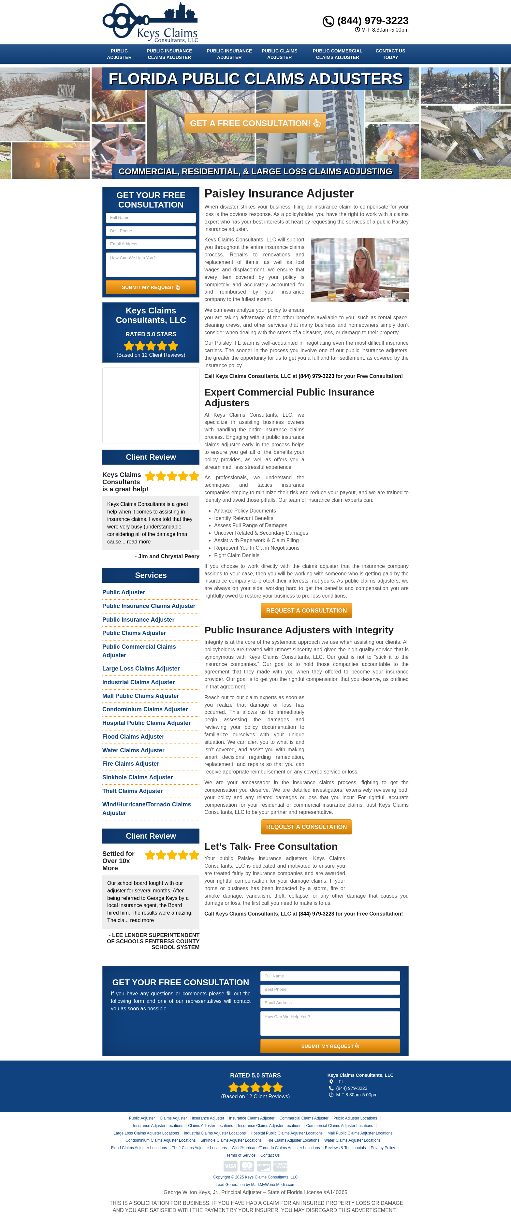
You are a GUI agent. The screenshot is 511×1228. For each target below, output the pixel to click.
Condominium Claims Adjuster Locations (160, 1140)
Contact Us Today (390, 54)
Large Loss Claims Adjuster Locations (146, 1133)
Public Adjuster (119, 54)
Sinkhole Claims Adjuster (137, 777)
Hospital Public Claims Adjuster (146, 723)
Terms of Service (241, 1155)
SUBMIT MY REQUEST (151, 287)
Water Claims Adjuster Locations (352, 1140)
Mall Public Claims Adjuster (140, 696)
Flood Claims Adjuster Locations (139, 1148)
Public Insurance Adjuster (229, 54)
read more (139, 541)
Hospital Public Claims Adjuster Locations (287, 1133)
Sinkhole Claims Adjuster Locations (230, 1140)
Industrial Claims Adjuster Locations (215, 1133)
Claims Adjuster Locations (210, 1125)
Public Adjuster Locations (355, 1118)
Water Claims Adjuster (133, 750)
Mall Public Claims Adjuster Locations (360, 1133)
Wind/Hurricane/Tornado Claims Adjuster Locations (276, 1148)
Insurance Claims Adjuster (251, 1118)
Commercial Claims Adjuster (303, 1118)
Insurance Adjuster (208, 1118)
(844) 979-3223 (366, 20)
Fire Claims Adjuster (130, 763)
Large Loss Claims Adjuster (141, 668)
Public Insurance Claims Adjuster (169, 54)
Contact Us (270, 1155)
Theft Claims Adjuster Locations (199, 1148)
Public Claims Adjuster (280, 54)
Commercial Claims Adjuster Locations (339, 1125)
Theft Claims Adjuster (132, 791)
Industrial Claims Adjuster (138, 682)
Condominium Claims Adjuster (145, 709)
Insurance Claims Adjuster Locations (269, 1125)
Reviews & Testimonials (345, 1148)
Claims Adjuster (173, 1118)
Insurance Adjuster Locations (158, 1125)
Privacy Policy (383, 1148)
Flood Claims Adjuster (133, 736)
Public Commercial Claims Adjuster (337, 54)
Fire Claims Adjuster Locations (293, 1140)
